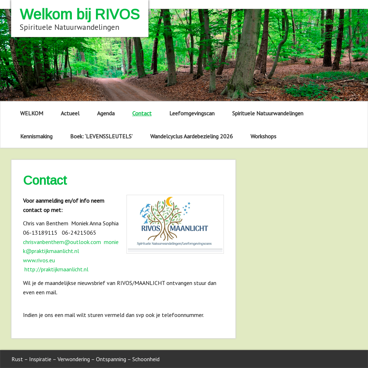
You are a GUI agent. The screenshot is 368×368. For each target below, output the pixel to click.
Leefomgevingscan (192, 113)
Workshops (263, 136)
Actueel (70, 113)
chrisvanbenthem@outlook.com (62, 241)
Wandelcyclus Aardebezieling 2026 (191, 136)
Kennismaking (36, 136)
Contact (142, 113)
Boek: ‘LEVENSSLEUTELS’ (101, 136)
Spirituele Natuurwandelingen (267, 113)
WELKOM (31, 113)
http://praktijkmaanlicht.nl (56, 269)
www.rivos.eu (39, 260)
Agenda (106, 113)
